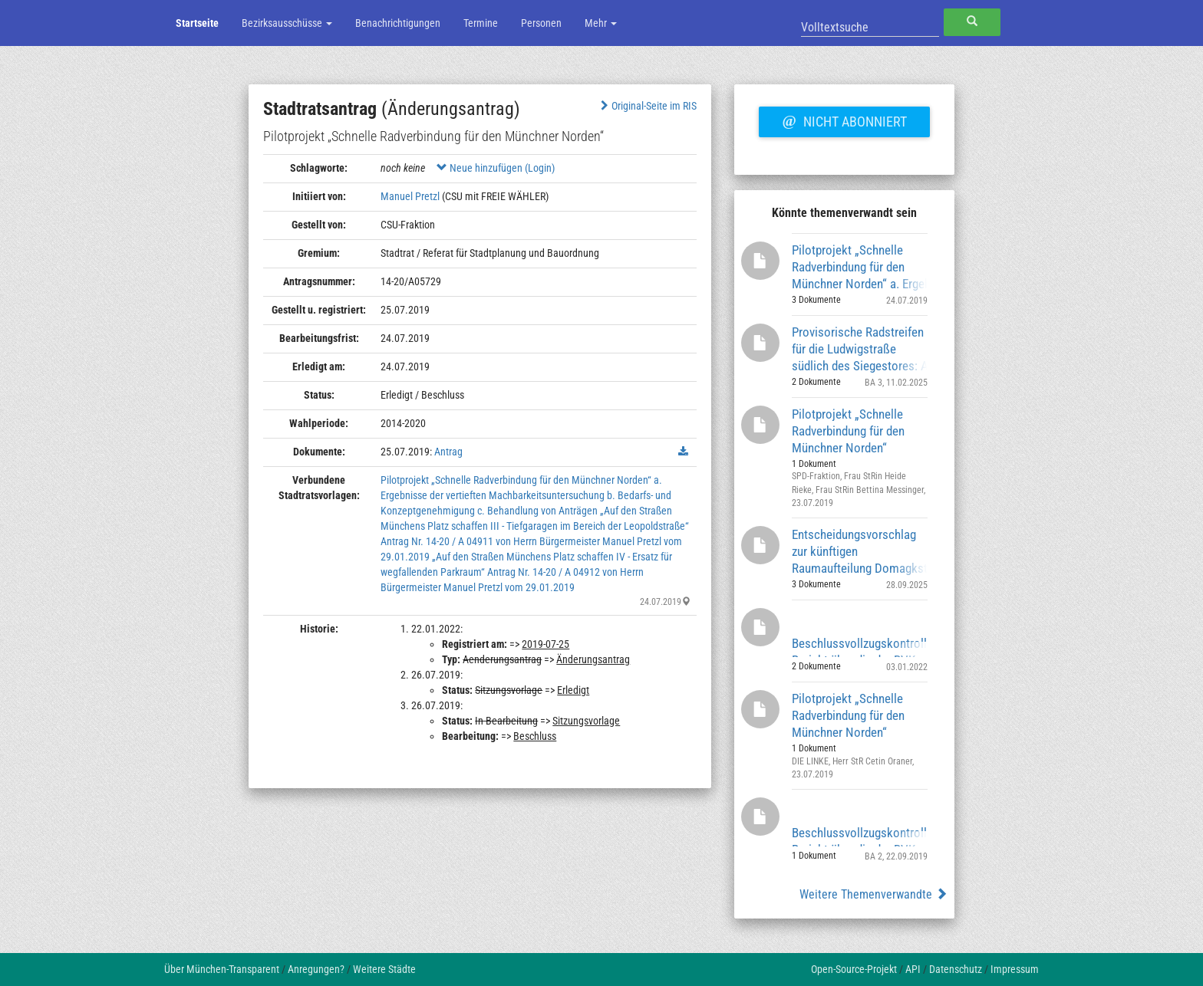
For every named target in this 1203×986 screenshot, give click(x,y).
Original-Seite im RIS (647, 106)
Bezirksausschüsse (287, 23)
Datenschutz (955, 969)
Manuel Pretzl (410, 196)
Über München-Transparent (221, 969)
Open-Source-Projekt (854, 969)
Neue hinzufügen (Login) (496, 168)
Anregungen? (316, 969)
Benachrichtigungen (397, 23)
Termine (480, 23)
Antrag (448, 451)
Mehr (601, 23)
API (913, 969)
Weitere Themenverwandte (873, 894)
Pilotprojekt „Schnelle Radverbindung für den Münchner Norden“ (848, 430)
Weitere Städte (384, 969)
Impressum (1014, 969)
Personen (541, 23)
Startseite (197, 23)
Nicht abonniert (844, 120)
